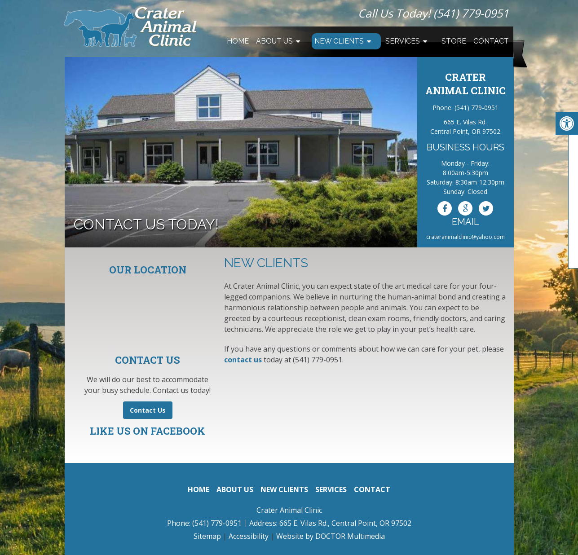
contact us (243, 360)
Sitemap (207, 536)
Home (238, 41)
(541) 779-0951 (471, 13)
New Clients (339, 41)
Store (453, 41)
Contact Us (148, 410)
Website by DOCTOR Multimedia (330, 536)
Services (402, 41)
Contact (491, 41)
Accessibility (249, 536)
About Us (274, 41)
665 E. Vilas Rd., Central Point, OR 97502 (345, 523)
